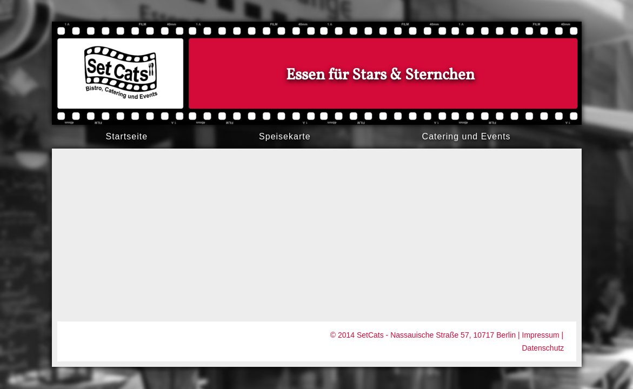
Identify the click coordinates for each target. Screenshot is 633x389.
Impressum (540, 335)
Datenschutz (543, 348)
